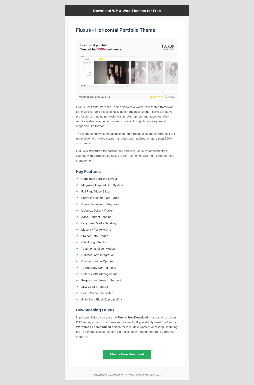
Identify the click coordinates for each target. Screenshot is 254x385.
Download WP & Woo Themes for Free (127, 11)
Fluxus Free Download (127, 354)
